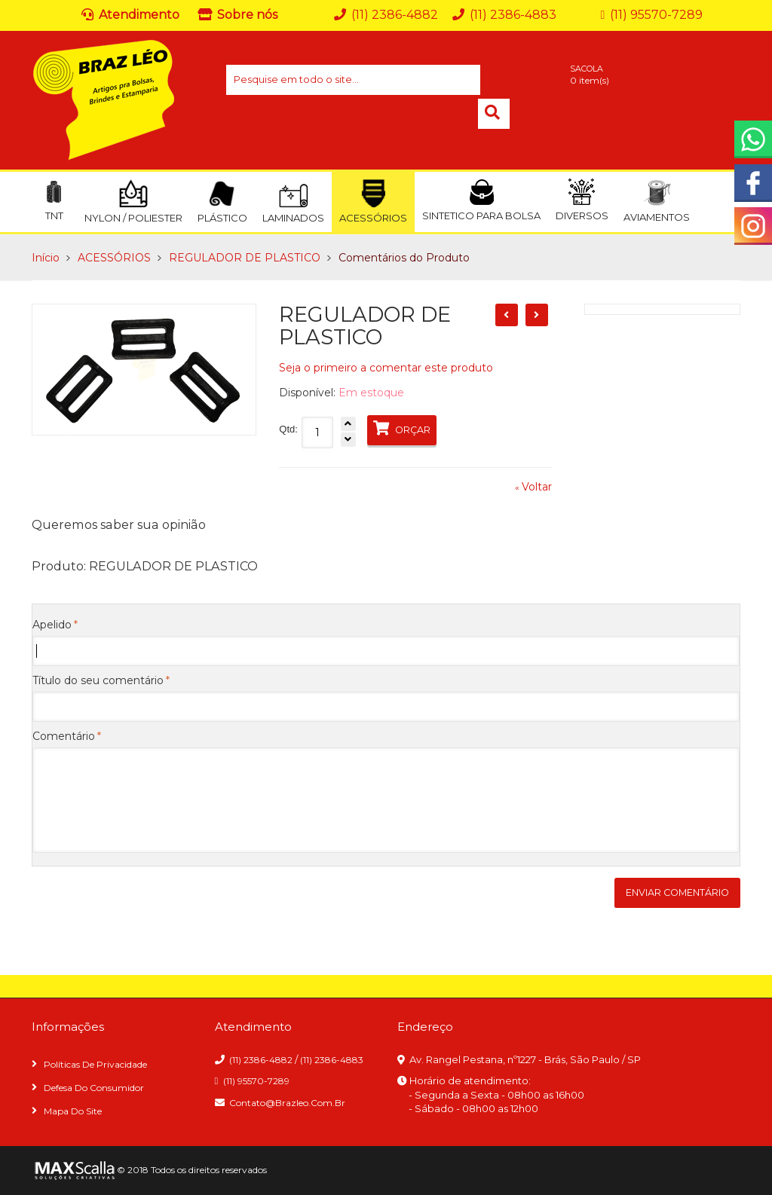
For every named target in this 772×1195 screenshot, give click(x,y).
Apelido (52, 624)
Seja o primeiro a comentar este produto (386, 367)
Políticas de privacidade (95, 1064)
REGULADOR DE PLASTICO (244, 257)
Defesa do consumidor (94, 1087)
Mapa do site (73, 1111)
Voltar (533, 487)
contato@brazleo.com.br (287, 1102)
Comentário (63, 736)
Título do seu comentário (98, 680)
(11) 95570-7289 (256, 1081)
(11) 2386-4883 (331, 1059)
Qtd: (288, 429)
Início (46, 257)
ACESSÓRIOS (114, 257)
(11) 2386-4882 (261, 1059)
